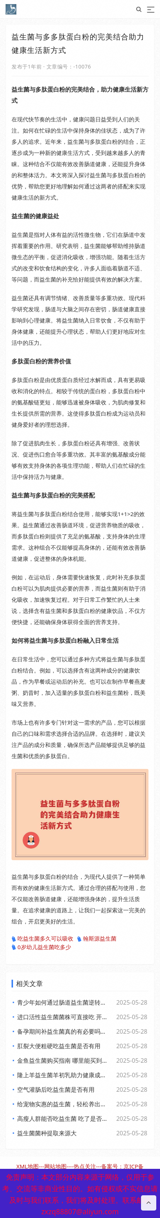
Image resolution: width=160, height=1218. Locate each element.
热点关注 (85, 1166)
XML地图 (27, 1166)
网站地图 (55, 1166)
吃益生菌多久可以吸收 (42, 939)
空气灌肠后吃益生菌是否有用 (56, 1089)
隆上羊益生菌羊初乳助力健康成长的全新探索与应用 (63, 1075)
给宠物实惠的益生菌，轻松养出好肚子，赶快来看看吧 (63, 1104)
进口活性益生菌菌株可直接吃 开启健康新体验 (63, 1017)
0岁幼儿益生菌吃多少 (41, 947)
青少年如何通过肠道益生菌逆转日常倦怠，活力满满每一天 (63, 1002)
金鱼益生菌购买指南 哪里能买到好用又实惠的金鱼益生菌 (63, 1060)
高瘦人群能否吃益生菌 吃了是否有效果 (63, 1118)
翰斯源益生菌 (96, 939)
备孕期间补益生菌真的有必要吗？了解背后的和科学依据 (63, 1031)
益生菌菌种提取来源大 (47, 1133)
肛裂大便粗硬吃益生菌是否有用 (58, 1046)
